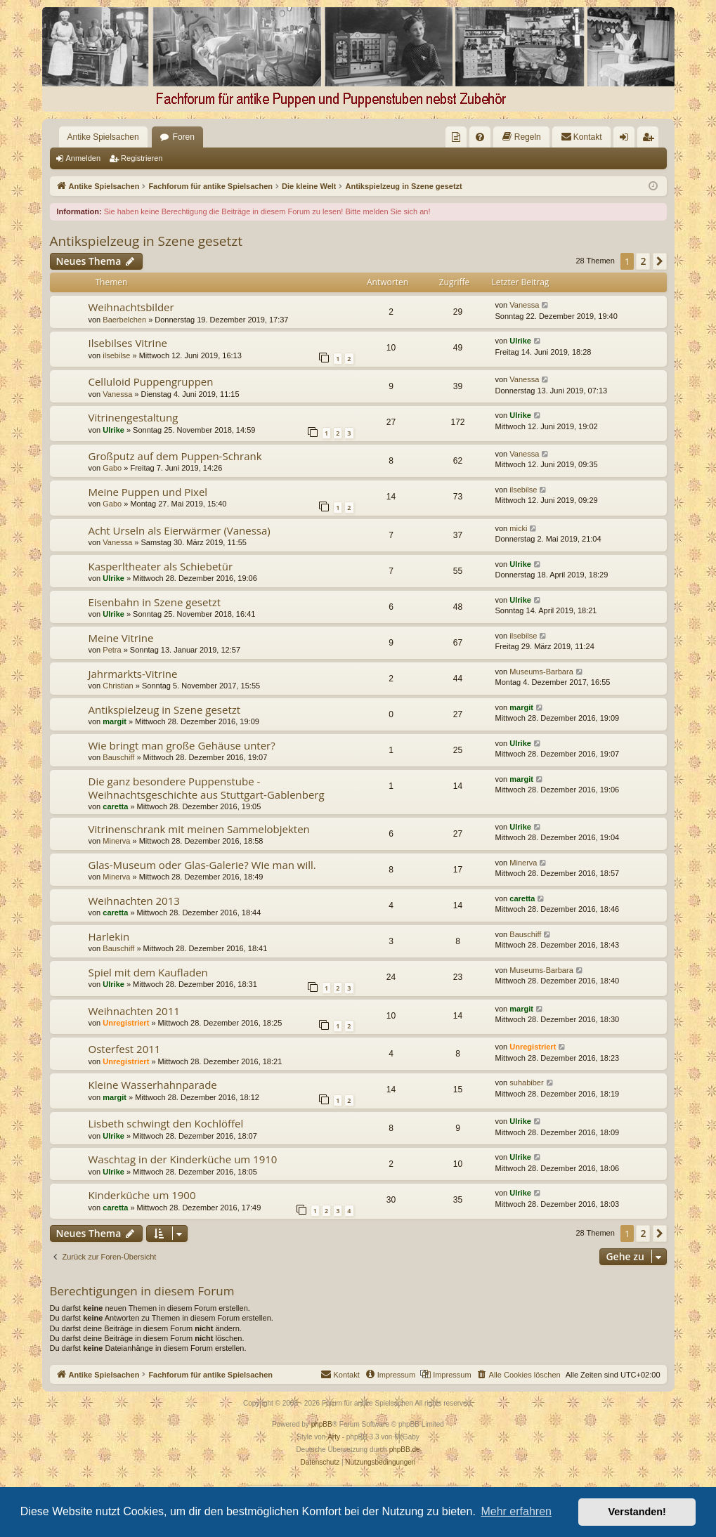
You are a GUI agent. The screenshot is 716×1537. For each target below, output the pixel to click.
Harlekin (109, 936)
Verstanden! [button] (637, 1511)
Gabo (112, 468)
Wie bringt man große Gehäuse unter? (182, 745)
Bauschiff (118, 757)
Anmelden (83, 158)
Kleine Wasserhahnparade (153, 1085)
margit (114, 721)
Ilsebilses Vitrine (128, 343)
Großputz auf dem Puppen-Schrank (175, 456)
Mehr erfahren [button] (516, 1511)
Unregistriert (126, 1023)
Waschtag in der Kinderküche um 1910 (183, 1159)
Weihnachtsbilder (131, 307)
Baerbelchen (124, 319)
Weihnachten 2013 (134, 901)
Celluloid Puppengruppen (151, 381)
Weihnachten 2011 (134, 1011)
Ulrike (520, 340)
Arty (333, 1437)
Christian (118, 685)
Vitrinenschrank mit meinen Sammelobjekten (199, 829)
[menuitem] (456, 137)
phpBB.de (404, 1449)
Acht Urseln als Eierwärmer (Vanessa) (180, 530)
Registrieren (141, 158)
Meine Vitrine (121, 638)
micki (518, 528)
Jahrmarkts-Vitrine (133, 674)
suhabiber (526, 1082)
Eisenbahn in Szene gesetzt (155, 602)
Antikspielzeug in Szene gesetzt (146, 241)
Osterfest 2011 (125, 1049)
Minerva (116, 841)
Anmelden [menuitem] (626, 140)
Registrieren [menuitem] (650, 140)
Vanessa (524, 305)
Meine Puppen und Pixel (148, 492)
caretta (115, 806)
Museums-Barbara (541, 671)
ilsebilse (116, 355)
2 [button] (643, 261)
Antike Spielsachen (103, 137)
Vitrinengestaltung (133, 417)
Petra (112, 650)
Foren (184, 137)
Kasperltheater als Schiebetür (161, 566)
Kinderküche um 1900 (142, 1195)
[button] (660, 261)
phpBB (321, 1424)
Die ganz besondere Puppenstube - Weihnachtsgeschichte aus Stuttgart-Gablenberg (207, 788)
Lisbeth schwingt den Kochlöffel (166, 1123)
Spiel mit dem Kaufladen (148, 972)
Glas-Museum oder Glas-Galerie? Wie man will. (202, 865)
